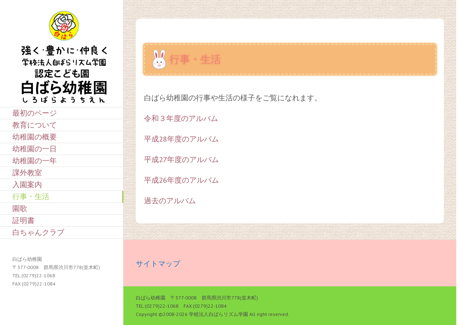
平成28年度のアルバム (181, 139)
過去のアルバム (170, 200)
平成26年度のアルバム (181, 180)
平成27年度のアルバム (181, 159)
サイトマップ (158, 263)
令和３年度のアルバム (181, 118)
